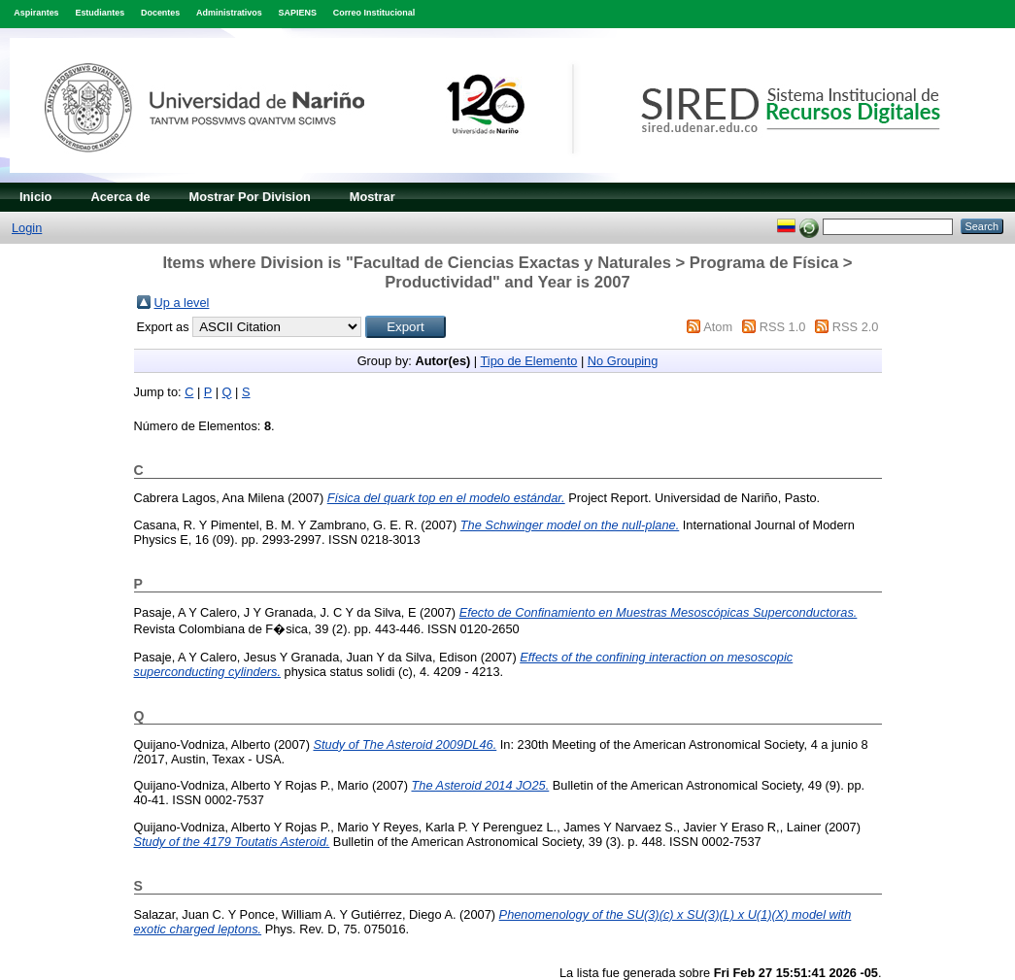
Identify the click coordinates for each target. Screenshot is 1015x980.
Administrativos (229, 12)
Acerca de (120, 196)
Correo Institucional (374, 12)
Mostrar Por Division (250, 196)
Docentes (160, 12)
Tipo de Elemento (529, 361)
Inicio (35, 196)
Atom (717, 327)
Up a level (182, 302)
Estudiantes (99, 12)
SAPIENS (298, 12)
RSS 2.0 (855, 327)
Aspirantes (36, 12)
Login (27, 227)
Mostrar (372, 196)
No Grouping (623, 361)
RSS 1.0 (783, 327)
